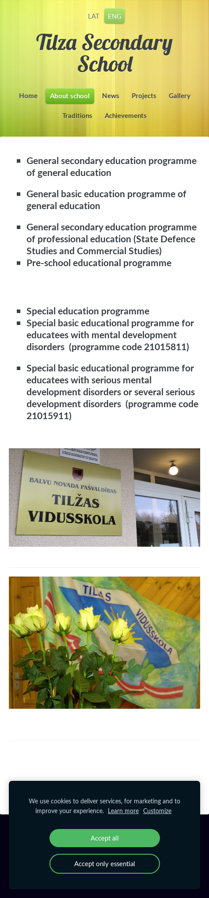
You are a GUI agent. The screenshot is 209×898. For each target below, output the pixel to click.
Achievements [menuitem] (126, 115)
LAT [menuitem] (93, 15)
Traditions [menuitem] (77, 115)
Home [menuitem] (28, 95)
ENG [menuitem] (115, 15)
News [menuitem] (110, 95)
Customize (157, 810)
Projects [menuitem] (144, 95)
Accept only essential (104, 863)
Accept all (105, 837)
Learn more (123, 810)
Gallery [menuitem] (179, 95)
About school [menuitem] (70, 95)
